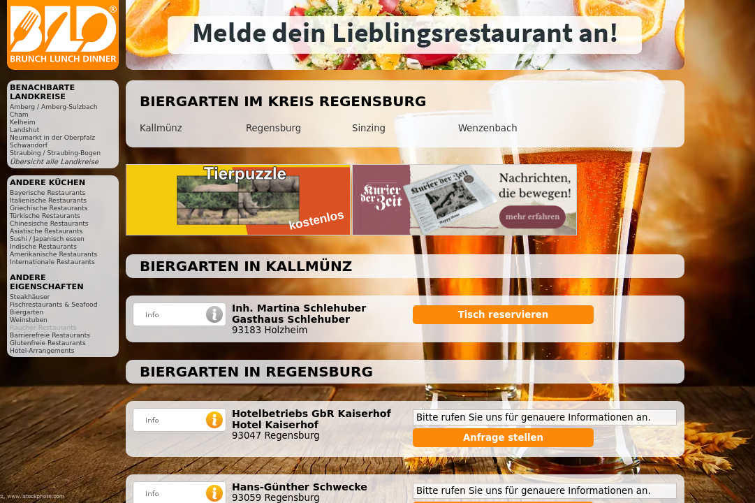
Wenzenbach (488, 128)
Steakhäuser (30, 296)
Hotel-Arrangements (42, 350)
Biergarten (26, 312)
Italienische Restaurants (48, 200)
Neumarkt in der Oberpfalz (52, 137)
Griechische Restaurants (48, 208)
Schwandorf (28, 145)
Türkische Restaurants (45, 215)
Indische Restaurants (43, 246)
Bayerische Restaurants (47, 192)
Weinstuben (28, 319)
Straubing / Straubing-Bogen (55, 152)
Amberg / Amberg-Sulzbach (54, 106)
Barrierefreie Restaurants (50, 335)
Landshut (24, 129)
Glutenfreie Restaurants (48, 343)
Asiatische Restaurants (46, 231)
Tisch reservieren (503, 314)
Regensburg (273, 128)
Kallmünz (161, 128)
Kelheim (23, 122)
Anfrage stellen (503, 437)
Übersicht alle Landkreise (54, 162)
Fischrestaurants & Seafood (54, 304)
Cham (19, 114)
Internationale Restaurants (52, 261)
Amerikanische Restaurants (53, 254)
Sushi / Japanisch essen (47, 238)
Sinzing (369, 128)
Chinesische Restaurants (49, 223)
